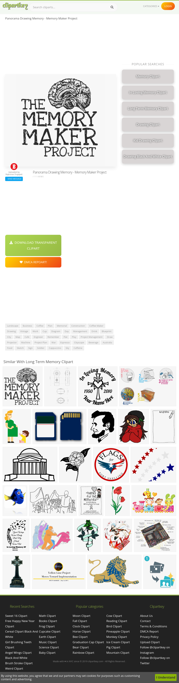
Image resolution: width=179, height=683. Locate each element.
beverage (93, 342)
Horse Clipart (82, 631)
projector (12, 342)
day (67, 331)
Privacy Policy (149, 637)
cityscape (79, 342)
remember (53, 336)
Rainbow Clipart (83, 653)
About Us (146, 616)
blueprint (106, 331)
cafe (27, 336)
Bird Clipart (114, 626)
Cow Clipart (114, 616)
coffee (39, 325)
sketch (20, 348)
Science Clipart (49, 647)
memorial (62, 325)
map (18, 336)
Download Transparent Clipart (33, 245)
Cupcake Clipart (49, 631)
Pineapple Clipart (118, 631)
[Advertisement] (60, 48)
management (80, 331)
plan (50, 325)
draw (109, 336)
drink (94, 331)
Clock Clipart (81, 626)
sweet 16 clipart (16, 616)
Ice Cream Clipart (118, 642)
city (9, 336)
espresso (65, 342)
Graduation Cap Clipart (88, 642)
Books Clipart (48, 621)
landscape (12, 325)
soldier (40, 348)
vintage (24, 331)
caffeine (78, 348)
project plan (41, 342)
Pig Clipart (113, 647)
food (9, 348)
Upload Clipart (150, 642)
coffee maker (96, 325)
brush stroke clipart (19, 663)
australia (107, 342)
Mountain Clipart (117, 653)
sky (67, 348)
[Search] (112, 7)
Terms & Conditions (153, 626)
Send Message (14, 178)
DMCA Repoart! (33, 262)
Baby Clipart (47, 653)
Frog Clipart (47, 626)
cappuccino (55, 348)
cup (45, 331)
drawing (11, 331)
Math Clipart (47, 616)
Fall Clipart (80, 621)
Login (168, 6)
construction (78, 325)
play (74, 336)
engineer (38, 336)
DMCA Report (149, 631)
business (27, 325)
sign (30, 348)
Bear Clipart (81, 647)
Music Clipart (48, 642)
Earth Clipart (47, 637)
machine (25, 342)
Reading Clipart (116, 621)
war (53, 342)
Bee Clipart (80, 637)
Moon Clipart (81, 616)
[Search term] (73, 7)
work (35, 331)
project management (91, 336)
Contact (145, 621)
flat (65, 336)
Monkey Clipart (116, 637)
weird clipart (14, 668)
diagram (55, 331)
